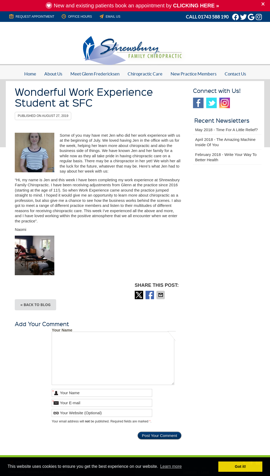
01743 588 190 (213, 17)
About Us (53, 73)
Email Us (109, 16)
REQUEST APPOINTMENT (31, 16)
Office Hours (76, 16)
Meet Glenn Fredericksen (94, 73)
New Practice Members (193, 73)
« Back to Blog (35, 304)
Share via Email (161, 295)
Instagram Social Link (224, 103)
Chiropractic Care (145, 73)
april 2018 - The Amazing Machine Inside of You (225, 142)
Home (30, 73)
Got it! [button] (240, 466)
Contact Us (235, 73)
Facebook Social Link (198, 103)
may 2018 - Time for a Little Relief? (226, 129)
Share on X (139, 295)
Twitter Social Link (211, 103)
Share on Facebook (150, 295)
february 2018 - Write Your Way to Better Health (226, 157)
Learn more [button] (171, 466)
